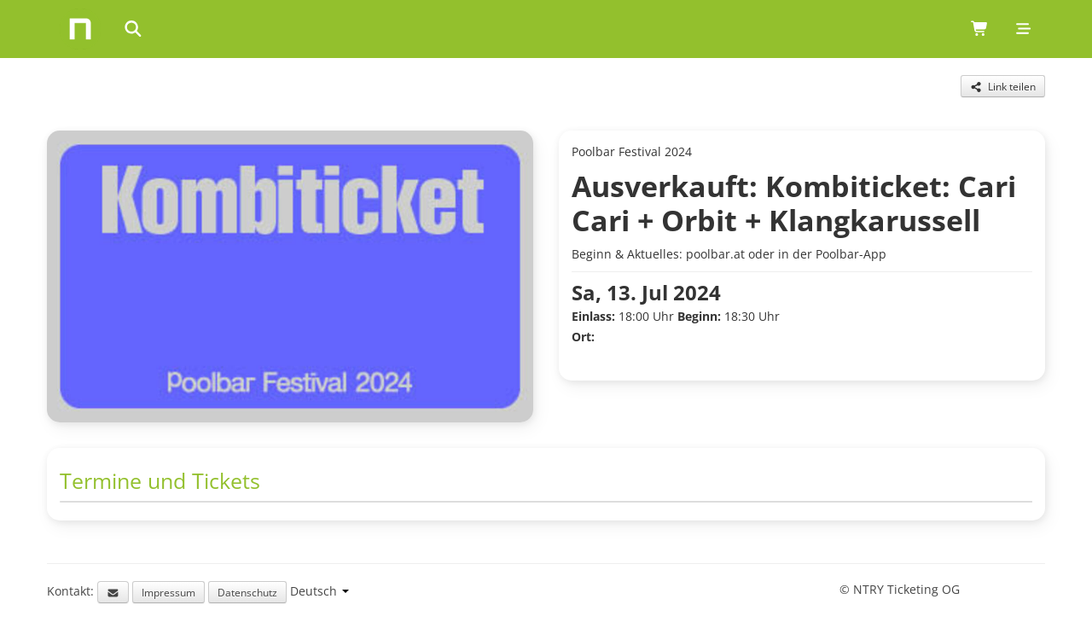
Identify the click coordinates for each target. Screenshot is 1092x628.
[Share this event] (1003, 86)
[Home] (80, 29)
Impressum (168, 592)
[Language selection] (319, 591)
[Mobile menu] (1023, 29)
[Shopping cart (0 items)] (980, 29)
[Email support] (113, 592)
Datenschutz (247, 592)
